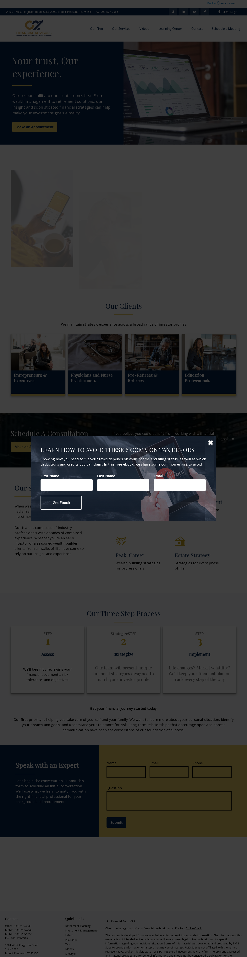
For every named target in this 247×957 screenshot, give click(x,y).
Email (158, 476)
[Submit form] (61, 503)
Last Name (106, 476)
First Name (50, 476)
